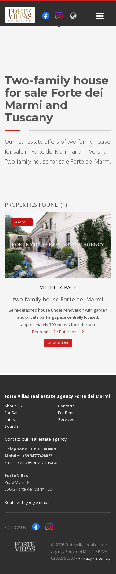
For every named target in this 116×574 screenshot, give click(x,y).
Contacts (66, 406)
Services (66, 419)
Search (11, 426)
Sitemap (103, 558)
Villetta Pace (58, 287)
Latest (10, 419)
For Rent (66, 412)
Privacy (85, 558)
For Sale (12, 412)
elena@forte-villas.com (38, 462)
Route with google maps (27, 502)
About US (13, 406)
